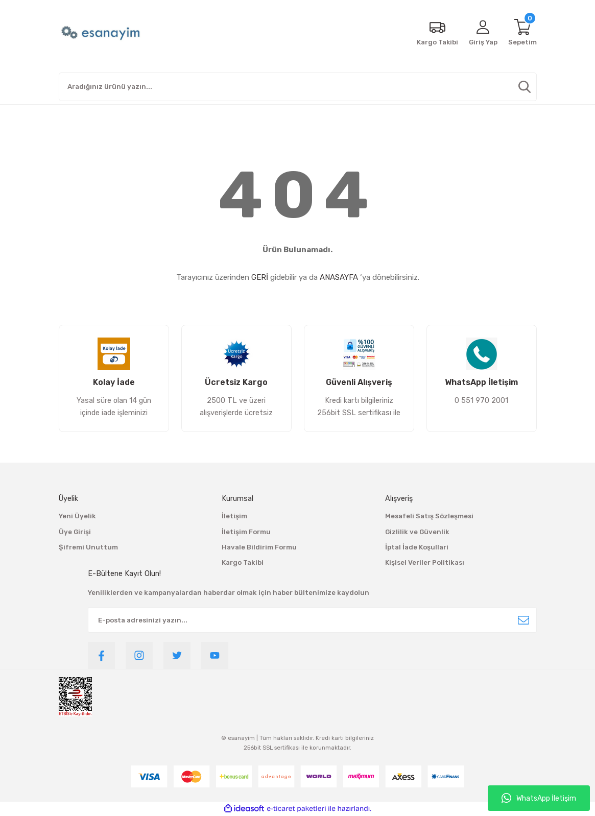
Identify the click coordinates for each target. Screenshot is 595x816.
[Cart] (522, 33)
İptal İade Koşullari (416, 547)
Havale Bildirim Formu (259, 547)
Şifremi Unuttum (88, 547)
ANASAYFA (339, 277)
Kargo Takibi (243, 562)
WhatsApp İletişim (539, 798)
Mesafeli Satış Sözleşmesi (429, 516)
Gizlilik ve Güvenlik (417, 532)
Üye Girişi (75, 532)
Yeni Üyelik (77, 516)
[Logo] (102, 33)
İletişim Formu (246, 532)
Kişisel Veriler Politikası (424, 562)
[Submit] (523, 620)
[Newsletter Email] (312, 620)
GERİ (259, 277)
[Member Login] (483, 33)
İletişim (234, 516)
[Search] (298, 87)
